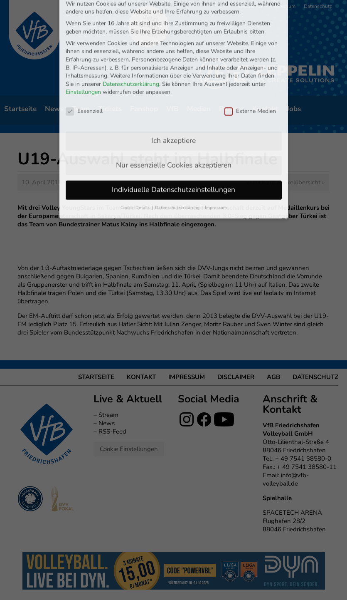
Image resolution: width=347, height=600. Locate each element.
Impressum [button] (216, 159)
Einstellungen (83, 44)
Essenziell (84, 63)
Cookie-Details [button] (136, 159)
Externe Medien (250, 63)
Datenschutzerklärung (131, 36)
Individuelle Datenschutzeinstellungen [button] (173, 141)
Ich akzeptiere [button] (173, 92)
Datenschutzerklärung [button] (178, 159)
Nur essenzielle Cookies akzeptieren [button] (173, 117)
